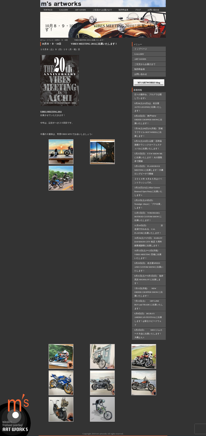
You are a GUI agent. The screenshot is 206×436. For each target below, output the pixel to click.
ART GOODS (80, 10)
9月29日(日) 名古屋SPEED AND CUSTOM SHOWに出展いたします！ (148, 267)
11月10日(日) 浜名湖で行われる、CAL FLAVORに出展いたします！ (148, 229)
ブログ (138, 10)
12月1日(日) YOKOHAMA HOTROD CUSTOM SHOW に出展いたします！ (148, 217)
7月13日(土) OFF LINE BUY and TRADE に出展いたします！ (148, 305)
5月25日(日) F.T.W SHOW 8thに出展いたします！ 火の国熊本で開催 (148, 157)
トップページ (140, 49)
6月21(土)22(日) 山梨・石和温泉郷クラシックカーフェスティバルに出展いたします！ (148, 145)
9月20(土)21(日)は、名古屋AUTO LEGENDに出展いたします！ (148, 107)
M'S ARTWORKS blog (149, 82)
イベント (50, 40)
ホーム (42, 40)
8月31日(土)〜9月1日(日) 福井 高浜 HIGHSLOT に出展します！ (148, 280)
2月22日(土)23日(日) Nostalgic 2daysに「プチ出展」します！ (148, 204)
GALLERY (63, 10)
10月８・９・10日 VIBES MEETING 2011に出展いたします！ (79, 44)
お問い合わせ (153, 10)
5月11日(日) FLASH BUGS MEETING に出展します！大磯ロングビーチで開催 (148, 170)
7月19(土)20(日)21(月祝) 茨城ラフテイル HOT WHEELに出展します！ (148, 132)
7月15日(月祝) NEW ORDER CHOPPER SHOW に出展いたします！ (148, 292)
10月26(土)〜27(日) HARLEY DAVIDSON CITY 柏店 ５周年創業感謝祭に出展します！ (148, 242)
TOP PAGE (48, 10)
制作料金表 (123, 10)
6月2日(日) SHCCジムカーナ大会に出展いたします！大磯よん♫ (148, 334)
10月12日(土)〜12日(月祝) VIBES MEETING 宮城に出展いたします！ (147, 254)
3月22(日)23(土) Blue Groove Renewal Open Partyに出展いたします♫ (148, 191)
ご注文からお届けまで (102, 10)
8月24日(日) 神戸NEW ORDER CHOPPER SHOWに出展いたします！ (148, 120)
